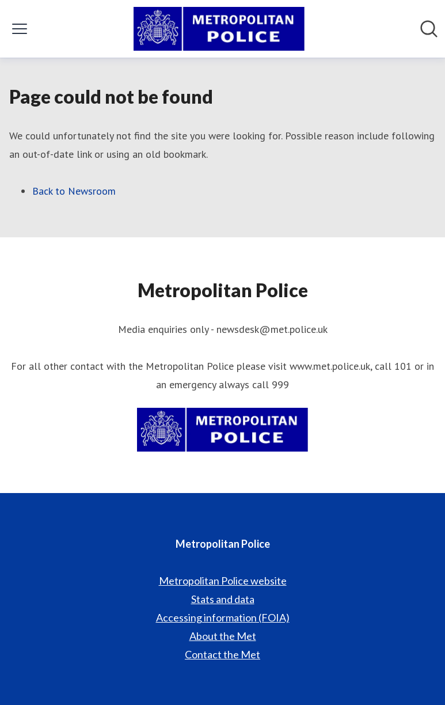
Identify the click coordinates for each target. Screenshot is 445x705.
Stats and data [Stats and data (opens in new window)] (222, 599)
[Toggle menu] (19, 29)
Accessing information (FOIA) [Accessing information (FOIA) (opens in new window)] (223, 617)
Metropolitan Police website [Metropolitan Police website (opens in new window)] (223, 580)
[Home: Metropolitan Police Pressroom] (219, 29)
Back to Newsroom (74, 191)
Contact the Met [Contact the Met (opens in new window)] (222, 654)
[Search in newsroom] (429, 29)
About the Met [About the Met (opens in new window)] (222, 636)
